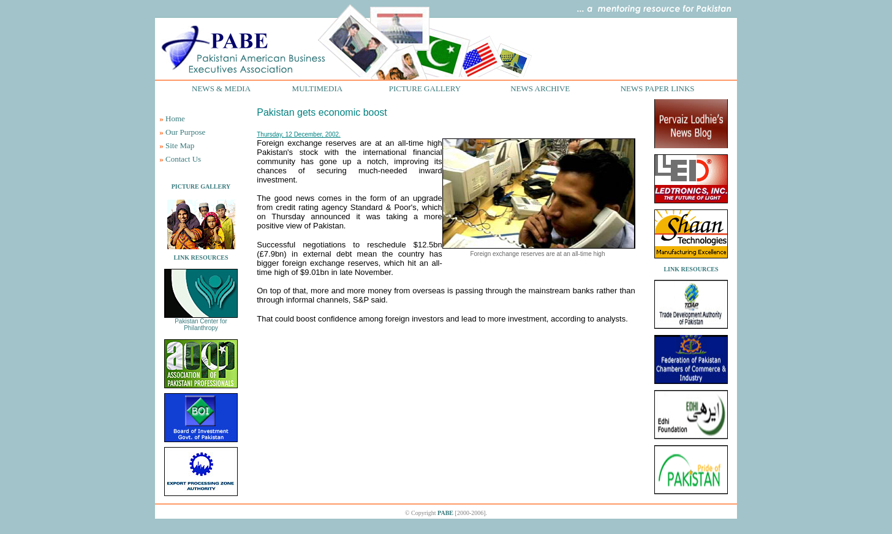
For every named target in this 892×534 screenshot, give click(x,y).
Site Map (179, 145)
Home (175, 118)
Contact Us (183, 159)
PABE (445, 513)
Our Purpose (185, 132)
